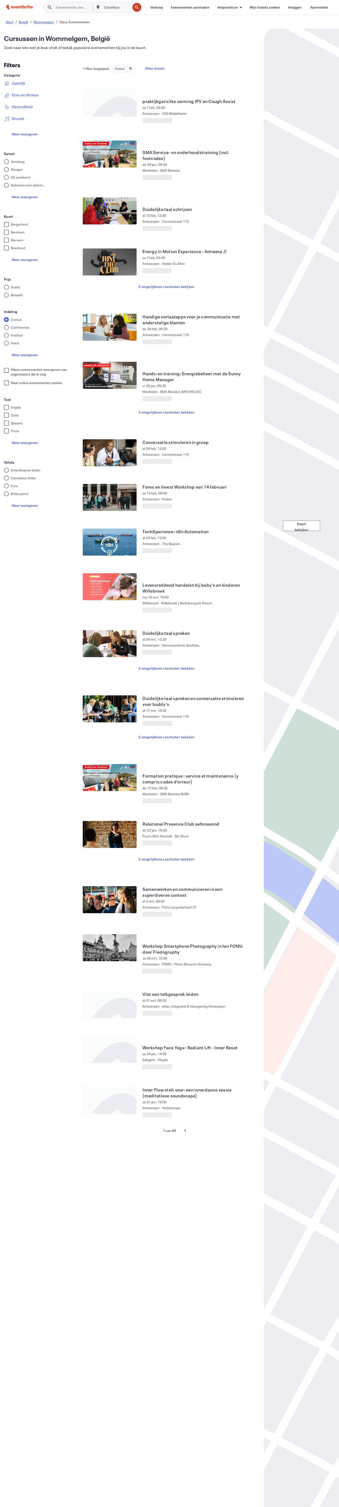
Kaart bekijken (301, 526)
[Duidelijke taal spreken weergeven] (110, 643)
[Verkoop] (156, 7)
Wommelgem (44, 22)
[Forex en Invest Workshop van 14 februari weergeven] (110, 497)
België (23, 22)
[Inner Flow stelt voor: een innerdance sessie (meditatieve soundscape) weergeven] (110, 1100)
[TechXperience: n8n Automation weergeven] (110, 542)
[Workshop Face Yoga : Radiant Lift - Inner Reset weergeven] (110, 1049)
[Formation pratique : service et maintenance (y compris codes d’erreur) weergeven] (110, 777)
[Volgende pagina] (185, 1130)
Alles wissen (155, 68)
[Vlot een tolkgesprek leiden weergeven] (110, 1004)
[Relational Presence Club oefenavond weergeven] (110, 834)
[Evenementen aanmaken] (190, 7)
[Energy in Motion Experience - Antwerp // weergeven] (110, 261)
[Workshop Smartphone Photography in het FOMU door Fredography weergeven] (110, 947)
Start (9, 22)
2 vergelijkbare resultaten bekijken (166, 412)
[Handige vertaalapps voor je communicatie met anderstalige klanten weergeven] (110, 327)
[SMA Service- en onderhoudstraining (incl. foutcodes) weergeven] (110, 154)
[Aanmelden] (319, 7)
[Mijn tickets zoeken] (265, 7)
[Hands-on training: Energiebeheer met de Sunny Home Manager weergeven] (110, 375)
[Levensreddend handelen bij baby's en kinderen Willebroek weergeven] (110, 586)
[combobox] (116, 7)
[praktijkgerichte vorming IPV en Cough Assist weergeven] (110, 103)
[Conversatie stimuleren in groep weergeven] (110, 452)
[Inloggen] (294, 7)
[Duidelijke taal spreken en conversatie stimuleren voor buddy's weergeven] (110, 708)
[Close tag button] (130, 68)
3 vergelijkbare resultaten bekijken (166, 286)
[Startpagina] (19, 7)
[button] (229, 7)
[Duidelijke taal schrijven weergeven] (110, 210)
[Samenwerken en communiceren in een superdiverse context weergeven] (110, 899)
